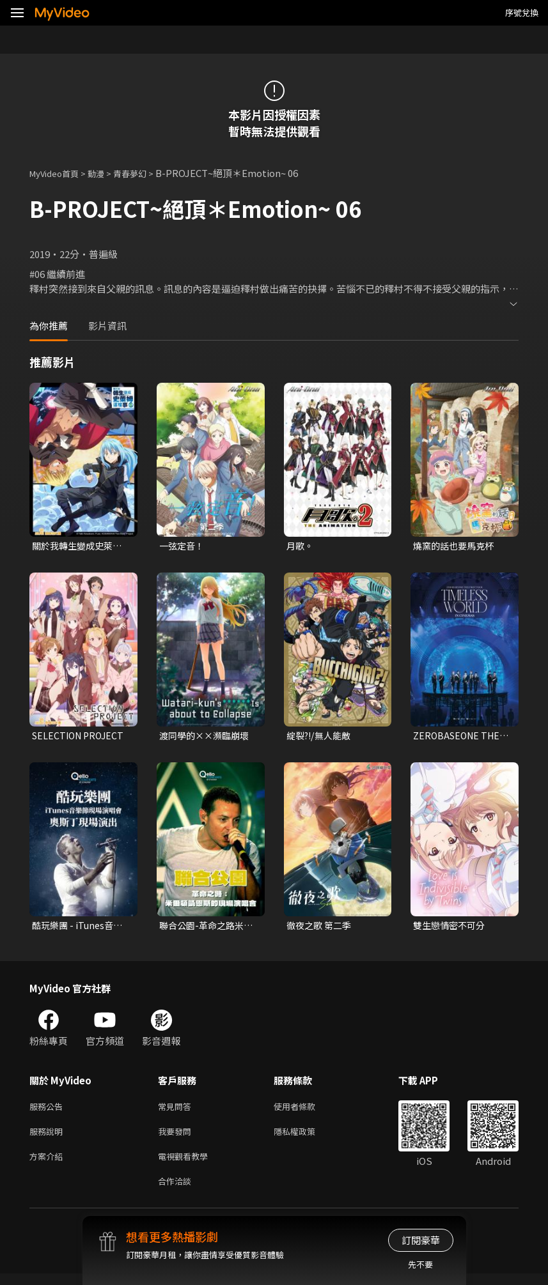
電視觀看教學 (186, 1164)
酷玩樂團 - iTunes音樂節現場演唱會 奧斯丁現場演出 (79, 928)
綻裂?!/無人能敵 (321, 737)
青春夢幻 (144, 173)
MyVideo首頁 (58, 173)
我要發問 (177, 1137)
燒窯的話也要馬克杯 (456, 546)
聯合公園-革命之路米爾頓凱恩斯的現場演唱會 (207, 928)
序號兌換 (521, 12)
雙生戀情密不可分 (451, 928)
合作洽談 (177, 1191)
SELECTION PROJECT (80, 737)
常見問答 (177, 1111)
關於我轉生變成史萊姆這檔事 (80, 546)
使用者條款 (305, 1111)
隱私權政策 (305, 1137)
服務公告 (48, 1111)
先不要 (420, 1264)
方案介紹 (48, 1164)
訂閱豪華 (421, 1240)
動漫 (106, 173)
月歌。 (300, 546)
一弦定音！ (183, 546)
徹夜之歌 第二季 (321, 928)
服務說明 (48, 1137)
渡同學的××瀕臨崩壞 (207, 737)
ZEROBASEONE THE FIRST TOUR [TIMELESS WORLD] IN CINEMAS (459, 737)
